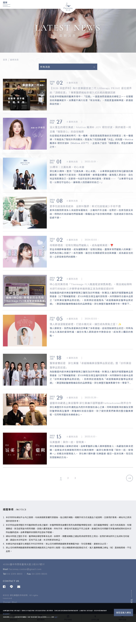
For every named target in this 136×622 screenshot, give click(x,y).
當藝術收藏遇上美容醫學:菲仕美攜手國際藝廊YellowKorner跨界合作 (90, 403)
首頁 (5, 60)
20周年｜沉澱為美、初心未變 (67, 167)
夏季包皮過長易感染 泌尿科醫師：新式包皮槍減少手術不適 (85, 206)
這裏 (56, 617)
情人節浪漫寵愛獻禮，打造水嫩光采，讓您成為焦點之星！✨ (85, 324)
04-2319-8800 (15, 576)
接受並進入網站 (123, 612)
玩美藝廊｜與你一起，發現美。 (68, 442)
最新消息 (14, 60)
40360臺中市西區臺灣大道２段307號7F (24, 567)
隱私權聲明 (6, 614)
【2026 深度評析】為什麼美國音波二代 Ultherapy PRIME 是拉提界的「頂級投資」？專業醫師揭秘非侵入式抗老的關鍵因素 (91, 90)
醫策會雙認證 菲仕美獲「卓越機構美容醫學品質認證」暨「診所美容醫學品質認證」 (90, 365)
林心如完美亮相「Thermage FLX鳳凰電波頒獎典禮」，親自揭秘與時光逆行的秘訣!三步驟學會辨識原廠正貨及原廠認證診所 (91, 286)
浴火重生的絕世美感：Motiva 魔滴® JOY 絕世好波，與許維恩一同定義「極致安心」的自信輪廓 (90, 129)
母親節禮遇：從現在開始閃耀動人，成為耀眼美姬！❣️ (81, 245)
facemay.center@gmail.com (25, 571)
